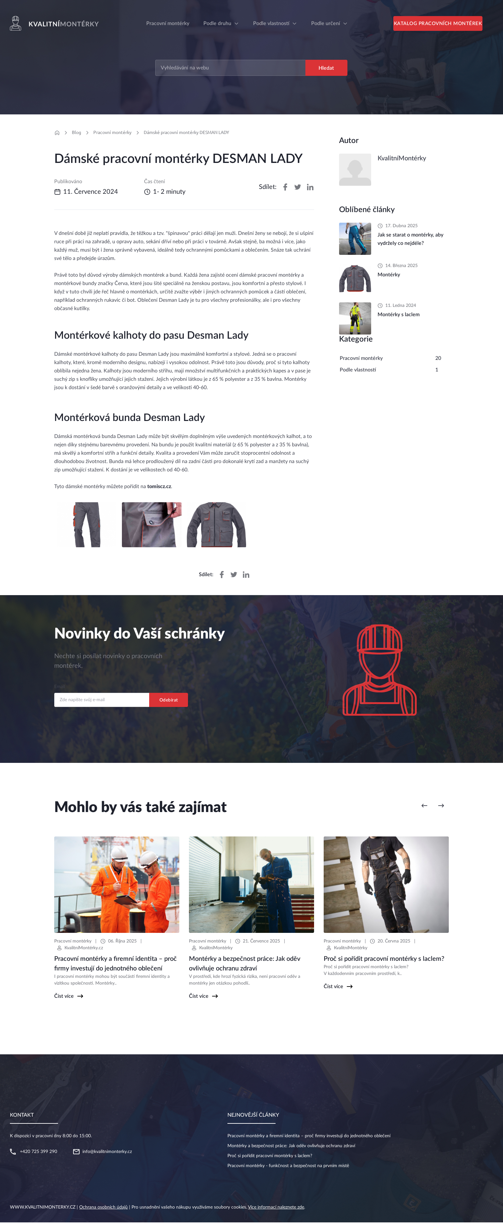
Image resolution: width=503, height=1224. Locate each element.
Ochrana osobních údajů (103, 1209)
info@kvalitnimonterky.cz (107, 1153)
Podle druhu (217, 23)
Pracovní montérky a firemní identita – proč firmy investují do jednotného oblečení (308, 1137)
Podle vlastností (271, 23)
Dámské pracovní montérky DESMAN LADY (186, 133)
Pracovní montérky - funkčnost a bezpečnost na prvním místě (288, 1167)
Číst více (64, 997)
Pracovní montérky (112, 133)
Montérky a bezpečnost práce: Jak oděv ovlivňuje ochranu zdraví (291, 1147)
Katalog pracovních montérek (443, 24)
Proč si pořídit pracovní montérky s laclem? (269, 1157)
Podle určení (325, 23)
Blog (76, 133)
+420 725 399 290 (38, 1153)
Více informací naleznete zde (276, 1209)
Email (59, 688)
